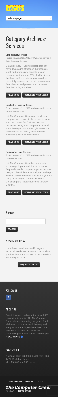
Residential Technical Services (19, 105)
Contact (39, 381)
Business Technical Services (18, 152)
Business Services (14, 158)
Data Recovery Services (16, 54)
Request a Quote (29, 265)
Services (29, 381)
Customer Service (41, 58)
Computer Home (15, 381)
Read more (13, 95)
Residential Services (15, 111)
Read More (13, 336)
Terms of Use (24, 390)
